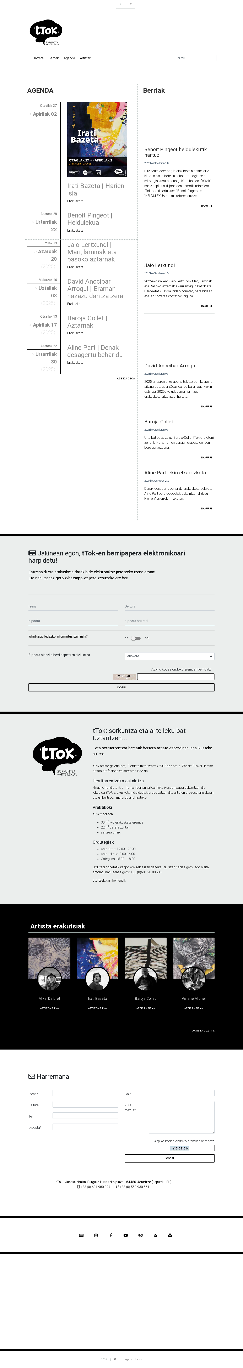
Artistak (85, 58)
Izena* (33, 1094)
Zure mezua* (130, 1107)
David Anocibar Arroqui (170, 366)
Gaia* (129, 1094)
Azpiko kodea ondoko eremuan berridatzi (181, 669)
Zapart (187, 766)
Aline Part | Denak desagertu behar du (95, 351)
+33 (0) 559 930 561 (132, 1187)
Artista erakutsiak (57, 926)
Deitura (33, 1105)
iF (128, 766)
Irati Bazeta (97, 998)
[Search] (196, 58)
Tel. (30, 1116)
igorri (121, 687)
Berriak (54, 58)
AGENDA (40, 90)
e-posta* (34, 1127)
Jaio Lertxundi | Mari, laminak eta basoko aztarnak (92, 252)
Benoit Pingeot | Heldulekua (90, 218)
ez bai (137, 638)
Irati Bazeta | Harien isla (95, 189)
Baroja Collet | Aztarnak (87, 321)
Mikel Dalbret (49, 998)
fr (131, 4)
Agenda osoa (126, 378)
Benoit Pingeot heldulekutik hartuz (175, 152)
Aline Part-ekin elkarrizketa (175, 473)
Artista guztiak (203, 1030)
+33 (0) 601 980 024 (93, 1187)
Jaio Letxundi (159, 265)
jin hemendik (117, 880)
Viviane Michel (194, 998)
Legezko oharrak (133, 1359)
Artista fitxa (49, 1008)
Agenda (69, 58)
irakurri (206, 206)
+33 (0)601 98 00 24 (145, 872)
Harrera (35, 58)
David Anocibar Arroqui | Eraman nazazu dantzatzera (95, 288)
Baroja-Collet (158, 422)
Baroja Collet (145, 998)
